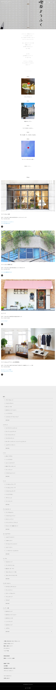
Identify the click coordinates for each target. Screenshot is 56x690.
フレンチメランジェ (10, 565)
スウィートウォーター (10, 593)
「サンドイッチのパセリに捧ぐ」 (28, 159)
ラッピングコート (9, 403)
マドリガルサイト (8, 675)
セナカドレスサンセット (11, 586)
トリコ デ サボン (9, 494)
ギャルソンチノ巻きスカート (12, 525)
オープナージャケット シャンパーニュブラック (16, 441)
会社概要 (6, 665)
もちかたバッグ (9, 624)
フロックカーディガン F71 (11, 575)
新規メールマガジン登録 (9, 658)
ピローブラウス (9, 456)
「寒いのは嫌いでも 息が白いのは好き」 (28, 134)
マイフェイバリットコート (11, 543)
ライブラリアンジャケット (11, 428)
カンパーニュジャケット (11, 431)
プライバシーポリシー (8, 670)
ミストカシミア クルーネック (12, 416)
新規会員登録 (7, 655)
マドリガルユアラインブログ (7, 371)
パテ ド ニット (9, 497)
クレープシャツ (9, 469)
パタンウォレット (9, 400)
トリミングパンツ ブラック (12, 522)
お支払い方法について (8, 643)
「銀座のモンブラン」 (28, 121)
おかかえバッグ (9, 611)
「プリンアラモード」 (28, 96)
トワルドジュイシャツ (10, 473)
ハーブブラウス (9, 413)
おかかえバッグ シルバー (11, 410)
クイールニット (9, 501)
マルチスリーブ (9, 561)
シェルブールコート (10, 537)
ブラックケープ (9, 596)
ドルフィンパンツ (9, 519)
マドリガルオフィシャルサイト (7, 221)
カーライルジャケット (10, 434)
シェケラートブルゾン (10, 445)
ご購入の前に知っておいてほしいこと (12, 641)
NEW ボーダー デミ (10, 568)
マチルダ (8, 600)
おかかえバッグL (9, 618)
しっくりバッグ (9, 621)
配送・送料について (8, 646)
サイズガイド (7, 648)
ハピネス (8, 628)
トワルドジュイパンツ (10, 515)
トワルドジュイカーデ (10, 491)
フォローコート (9, 540)
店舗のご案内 (7, 663)
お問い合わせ (7, 678)
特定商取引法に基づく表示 (9, 668)
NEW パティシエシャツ (11, 466)
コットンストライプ (10, 462)
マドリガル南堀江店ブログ (6, 272)
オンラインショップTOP (6, 369)
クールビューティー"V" (11, 487)
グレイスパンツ (9, 590)
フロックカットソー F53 (11, 572)
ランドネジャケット (10, 438)
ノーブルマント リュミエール (12, 550)
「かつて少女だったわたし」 (28, 128)
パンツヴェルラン (9, 512)
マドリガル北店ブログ (5, 223)
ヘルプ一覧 (6, 650)
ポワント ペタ (9, 406)
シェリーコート (9, 547)
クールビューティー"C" (11, 484)
